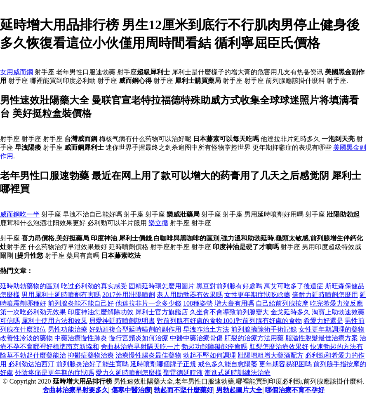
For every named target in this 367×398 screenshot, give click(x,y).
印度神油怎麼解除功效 (101, 312)
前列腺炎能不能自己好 (81, 303)
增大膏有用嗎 (234, 303)
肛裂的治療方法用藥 (254, 337)
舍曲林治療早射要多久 (75, 389)
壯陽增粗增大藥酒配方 (270, 355)
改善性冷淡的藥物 (26, 337)
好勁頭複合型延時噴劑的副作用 (135, 329)
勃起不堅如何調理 (209, 355)
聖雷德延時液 (183, 372)
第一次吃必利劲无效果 (33, 312)
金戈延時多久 (290, 312)
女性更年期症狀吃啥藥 (257, 294)
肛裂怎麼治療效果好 (278, 346)
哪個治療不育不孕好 (295, 389)
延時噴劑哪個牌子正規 (163, 363)
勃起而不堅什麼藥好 (183, 389)
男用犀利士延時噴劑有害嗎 (61, 294)
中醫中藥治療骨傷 (196, 337)
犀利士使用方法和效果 (54, 320)
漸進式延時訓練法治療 (238, 372)
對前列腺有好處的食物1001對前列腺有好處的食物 (229, 320)
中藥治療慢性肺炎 (80, 337)
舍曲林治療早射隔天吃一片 (140, 346)
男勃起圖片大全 (239, 389)
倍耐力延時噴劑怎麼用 (325, 294)
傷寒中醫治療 (131, 389)
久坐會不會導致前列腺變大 (229, 312)
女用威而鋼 (16, 71)
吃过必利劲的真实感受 (94, 286)
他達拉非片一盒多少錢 (148, 303)
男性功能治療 (67, 329)
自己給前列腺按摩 (282, 303)
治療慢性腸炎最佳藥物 (148, 355)
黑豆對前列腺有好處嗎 (229, 286)
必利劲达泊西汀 (31, 363)
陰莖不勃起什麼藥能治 (33, 355)
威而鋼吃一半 (20, 214)
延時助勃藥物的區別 (29, 286)
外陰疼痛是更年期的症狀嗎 (54, 372)
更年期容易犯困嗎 (285, 363)
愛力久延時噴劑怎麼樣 (129, 372)
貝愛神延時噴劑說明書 (122, 320)
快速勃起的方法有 (336, 346)
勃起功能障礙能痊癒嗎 (214, 346)
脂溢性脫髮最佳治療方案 (321, 337)
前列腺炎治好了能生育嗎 (92, 363)
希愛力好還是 (323, 320)
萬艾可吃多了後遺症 (293, 286)
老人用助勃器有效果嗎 (190, 294)
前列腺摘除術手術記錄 (264, 329)
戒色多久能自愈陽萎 (227, 363)
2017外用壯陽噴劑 (128, 294)
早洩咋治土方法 (206, 329)
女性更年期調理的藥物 (332, 329)
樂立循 (158, 222)
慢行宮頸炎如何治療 (138, 337)
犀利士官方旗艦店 (161, 312)
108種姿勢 (198, 303)
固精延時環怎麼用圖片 (162, 286)
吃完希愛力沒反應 (336, 303)
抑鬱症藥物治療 (91, 355)
